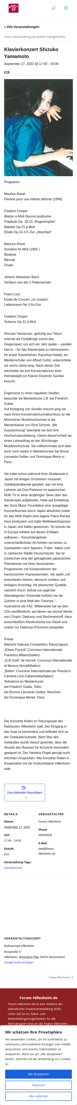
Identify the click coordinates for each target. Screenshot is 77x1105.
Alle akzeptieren (38, 1074)
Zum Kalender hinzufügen (24, 792)
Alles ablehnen (38, 1096)
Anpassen (38, 1085)
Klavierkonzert (13, 867)
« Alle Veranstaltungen (21, 27)
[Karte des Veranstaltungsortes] (38, 905)
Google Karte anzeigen (18, 962)
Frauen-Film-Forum (60, 977)
